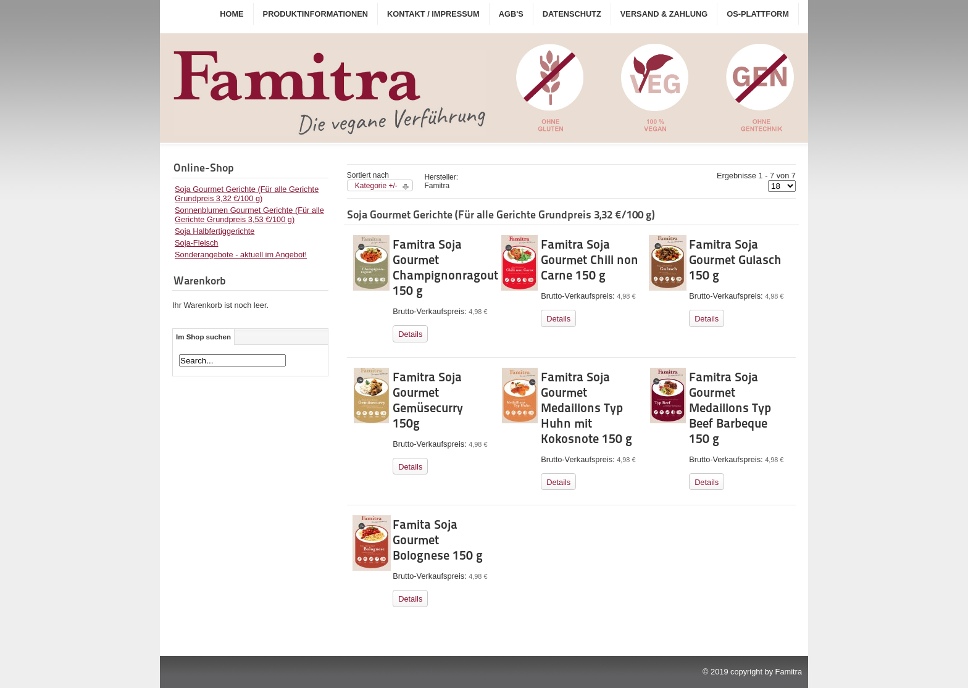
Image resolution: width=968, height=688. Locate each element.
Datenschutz (572, 14)
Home (231, 14)
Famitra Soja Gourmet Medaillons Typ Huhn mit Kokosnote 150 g (586, 408)
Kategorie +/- (376, 185)
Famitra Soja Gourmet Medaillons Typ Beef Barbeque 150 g (730, 408)
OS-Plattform (758, 14)
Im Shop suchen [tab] (203, 337)
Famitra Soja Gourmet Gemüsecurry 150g (428, 400)
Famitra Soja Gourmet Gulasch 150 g (735, 260)
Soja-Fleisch (196, 242)
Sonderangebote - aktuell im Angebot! (241, 254)
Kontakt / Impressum (433, 14)
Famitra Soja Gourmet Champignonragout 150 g (445, 267)
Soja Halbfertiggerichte (214, 231)
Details (410, 334)
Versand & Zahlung (663, 14)
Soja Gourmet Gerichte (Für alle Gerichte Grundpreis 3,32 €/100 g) (247, 193)
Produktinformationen (315, 14)
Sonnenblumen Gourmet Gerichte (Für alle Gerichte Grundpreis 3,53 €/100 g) (249, 214)
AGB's (511, 14)
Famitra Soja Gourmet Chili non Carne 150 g (589, 260)
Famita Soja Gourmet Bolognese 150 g (438, 540)
